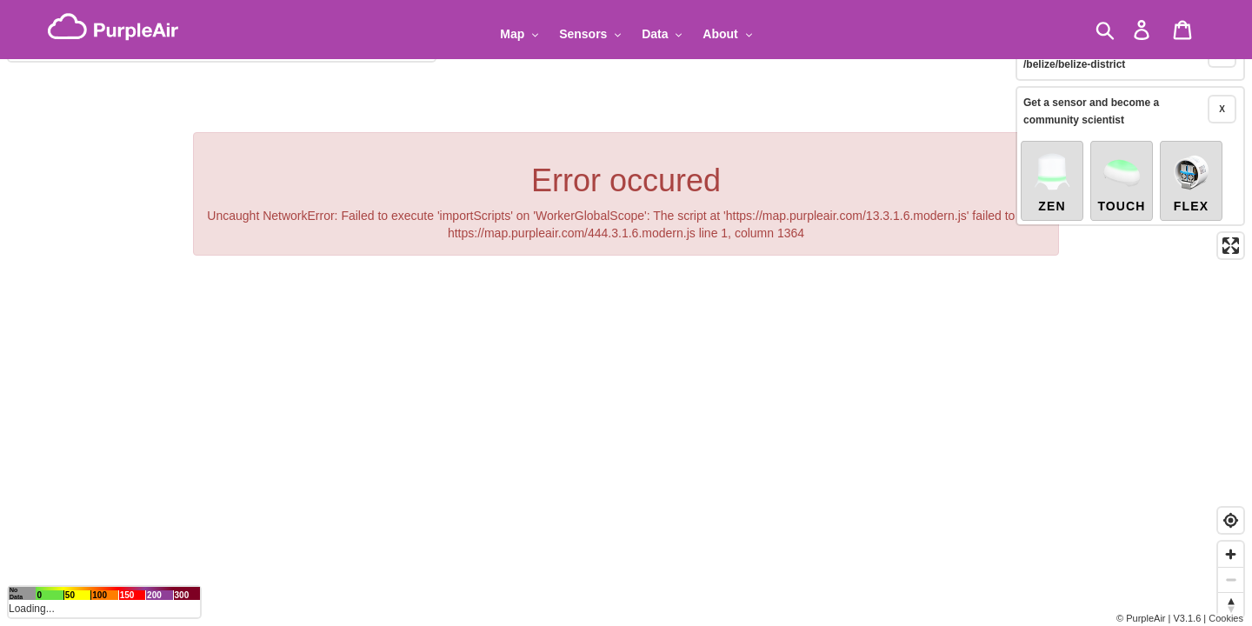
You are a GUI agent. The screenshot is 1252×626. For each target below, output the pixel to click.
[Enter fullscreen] (1230, 222)
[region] (626, 313)
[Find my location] (1230, 520)
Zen (1052, 158)
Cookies (1226, 618)
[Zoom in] (1230, 554)
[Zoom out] (1230, 579)
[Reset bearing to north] (1230, 604)
